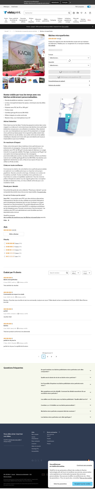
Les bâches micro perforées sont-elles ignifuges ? (56, 417)
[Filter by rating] (75, 273)
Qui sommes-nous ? (50, 435)
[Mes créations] (78, 13)
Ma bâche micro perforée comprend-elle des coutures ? (58, 411)
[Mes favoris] (81, 13)
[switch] (84, 7)
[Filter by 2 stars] (5, 253)
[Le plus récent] (86, 273)
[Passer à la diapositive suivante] (93, 27)
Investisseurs (50, 441)
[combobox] (46, 13)
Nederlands (55, 2)
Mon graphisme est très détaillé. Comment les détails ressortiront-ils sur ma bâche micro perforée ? (63, 392)
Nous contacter (36, 441)
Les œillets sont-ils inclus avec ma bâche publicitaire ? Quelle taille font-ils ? (64, 399)
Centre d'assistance (35, 437)
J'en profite (65, 26)
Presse (49, 443)
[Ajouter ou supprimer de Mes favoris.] (41, 37)
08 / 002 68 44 (7, 474)
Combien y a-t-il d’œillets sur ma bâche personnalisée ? (58, 405)
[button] (39, 357)
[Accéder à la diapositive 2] (11, 80)
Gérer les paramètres (60, 484)
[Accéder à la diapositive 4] (23, 80)
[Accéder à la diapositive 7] (42, 80)
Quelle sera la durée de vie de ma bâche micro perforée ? (58, 377)
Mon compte (35, 434)
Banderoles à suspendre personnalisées (26, 31)
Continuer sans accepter (84, 465)
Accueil (7, 31)
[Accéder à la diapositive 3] (17, 80)
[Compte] (85, 13)
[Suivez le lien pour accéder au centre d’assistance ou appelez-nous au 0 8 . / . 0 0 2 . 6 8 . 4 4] (74, 13)
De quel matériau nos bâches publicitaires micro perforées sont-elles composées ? (62, 370)
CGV (30, 474)
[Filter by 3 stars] (5, 250)
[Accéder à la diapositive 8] (5, 86)
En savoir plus (41, 192)
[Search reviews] (57, 273)
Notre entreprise (53, 432)
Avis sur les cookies (86, 478)
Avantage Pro (35, 448)
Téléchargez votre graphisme (69, 77)
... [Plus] (12, 31)
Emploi (49, 438)
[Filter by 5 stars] (5, 243)
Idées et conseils (36, 446)
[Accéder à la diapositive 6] (36, 80)
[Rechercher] (69, 12)
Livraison (34, 443)
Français (64, 2)
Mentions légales (7, 476)
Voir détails (51, 45)
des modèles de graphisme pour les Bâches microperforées (22, 217)
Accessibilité (35, 451)
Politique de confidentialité (22, 474)
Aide (38, 432)
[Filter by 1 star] (5, 256)
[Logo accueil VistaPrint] (12, 12)
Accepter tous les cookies (82, 484)
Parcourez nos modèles (69, 72)
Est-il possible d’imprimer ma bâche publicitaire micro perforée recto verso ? (62, 384)
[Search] (67, 272)
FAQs (6, 220)
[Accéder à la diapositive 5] (29, 80)
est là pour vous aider (15, 439)
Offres (89, 20)
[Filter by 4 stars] (5, 246)
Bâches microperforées (46, 31)
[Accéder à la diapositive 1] (5, 80)
